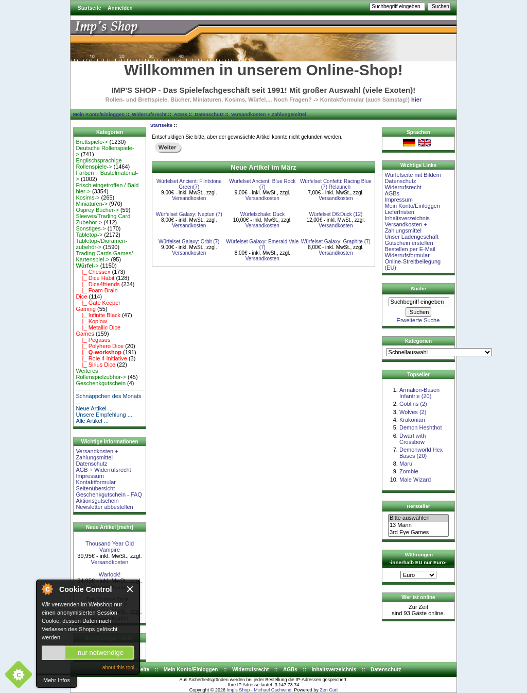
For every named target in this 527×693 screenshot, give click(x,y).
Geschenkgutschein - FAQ (109, 494)
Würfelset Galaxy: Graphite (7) (336, 241)
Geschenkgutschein (101, 383)
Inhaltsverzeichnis (406, 218)
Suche (418, 288)
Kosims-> (87, 197)
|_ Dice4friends (97, 284)
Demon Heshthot (420, 427)
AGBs (180, 114)
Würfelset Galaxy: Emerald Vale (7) (262, 244)
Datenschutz (209, 114)
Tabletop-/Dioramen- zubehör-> (101, 244)
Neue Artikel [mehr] (109, 527)
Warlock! (109, 574)
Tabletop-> (89, 235)
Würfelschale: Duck (262, 214)
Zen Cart (329, 689)
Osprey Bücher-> (97, 210)
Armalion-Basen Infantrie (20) (419, 393)
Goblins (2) (413, 404)
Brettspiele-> (92, 142)
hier (416, 99)
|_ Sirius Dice (95, 364)
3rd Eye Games (418, 532)
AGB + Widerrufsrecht (103, 470)
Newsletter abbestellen (104, 507)
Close (130, 589)
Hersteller (418, 506)
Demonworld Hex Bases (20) (421, 453)
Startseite (89, 8)
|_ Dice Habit (95, 278)
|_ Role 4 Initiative (101, 358)
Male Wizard (415, 479)
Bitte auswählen (418, 518)
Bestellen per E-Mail (409, 249)
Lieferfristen (399, 212)
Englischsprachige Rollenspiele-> (98, 163)
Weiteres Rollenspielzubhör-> (101, 374)
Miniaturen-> (91, 204)
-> (87, 265)
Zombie (408, 471)
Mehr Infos (56, 680)
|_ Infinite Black (98, 315)
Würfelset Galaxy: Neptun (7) (189, 214)
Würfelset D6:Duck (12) (335, 214)
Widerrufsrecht (149, 114)
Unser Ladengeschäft (411, 237)
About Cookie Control (47, 589)
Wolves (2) (412, 412)
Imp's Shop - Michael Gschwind (258, 689)
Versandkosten (110, 562)
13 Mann (418, 525)
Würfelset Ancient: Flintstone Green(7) (189, 184)
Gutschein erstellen (408, 243)
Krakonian (412, 420)
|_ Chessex (93, 272)
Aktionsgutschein (97, 501)
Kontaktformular (96, 482)
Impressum (89, 476)
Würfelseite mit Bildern (412, 175)
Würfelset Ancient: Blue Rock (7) (262, 184)
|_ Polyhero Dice (100, 346)
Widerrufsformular (406, 255)
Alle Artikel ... (92, 421)
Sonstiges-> (91, 228)
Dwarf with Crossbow (412, 439)
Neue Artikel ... (94, 408)
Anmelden (120, 8)
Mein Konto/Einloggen (99, 114)
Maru (405, 463)
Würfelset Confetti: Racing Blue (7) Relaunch (336, 184)
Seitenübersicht (95, 488)
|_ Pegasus (93, 340)
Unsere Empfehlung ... (104, 414)
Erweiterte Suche (418, 320)
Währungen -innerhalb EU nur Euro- (417, 558)
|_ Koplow (91, 321)
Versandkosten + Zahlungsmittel (268, 114)
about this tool (118, 667)
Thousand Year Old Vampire (109, 546)
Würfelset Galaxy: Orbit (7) (189, 241)
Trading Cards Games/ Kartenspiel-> (104, 256)
